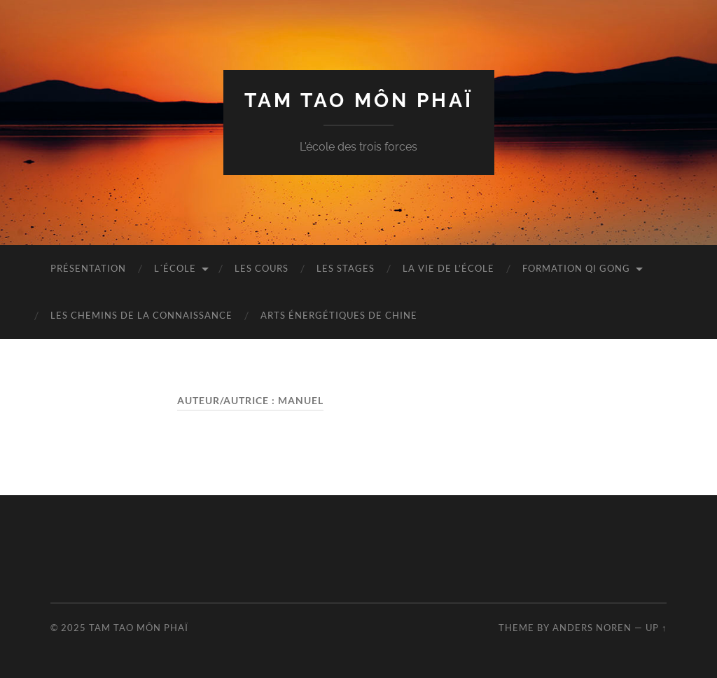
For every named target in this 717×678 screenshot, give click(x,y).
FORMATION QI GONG (576, 268)
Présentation (88, 268)
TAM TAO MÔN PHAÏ (358, 100)
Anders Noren (592, 627)
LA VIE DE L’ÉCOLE (448, 268)
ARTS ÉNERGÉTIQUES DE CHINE (338, 315)
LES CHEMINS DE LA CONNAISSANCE (141, 315)
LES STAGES (345, 268)
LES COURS (261, 268)
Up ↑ (656, 627)
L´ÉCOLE (175, 268)
